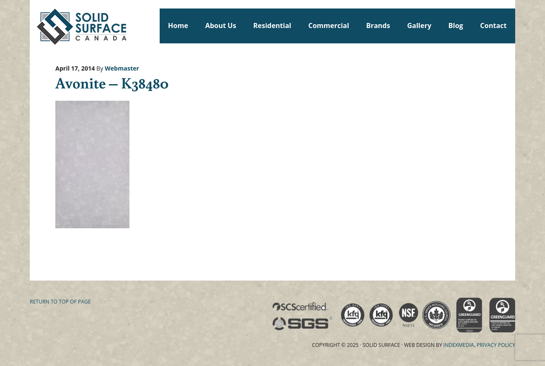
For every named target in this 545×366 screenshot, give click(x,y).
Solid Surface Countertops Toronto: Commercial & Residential (33, 25)
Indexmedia (458, 345)
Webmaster (122, 68)
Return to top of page (60, 301)
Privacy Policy (495, 345)
